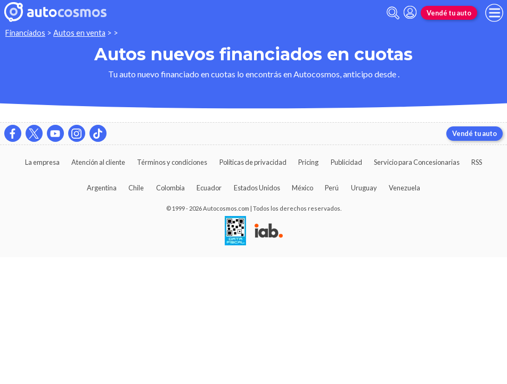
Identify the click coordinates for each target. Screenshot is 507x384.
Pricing (308, 162)
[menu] (494, 13)
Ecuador (209, 187)
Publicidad (346, 162)
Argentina (102, 187)
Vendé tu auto (449, 13)
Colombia (170, 187)
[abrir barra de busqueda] (393, 13)
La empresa (42, 162)
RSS (476, 162)
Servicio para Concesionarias (417, 162)
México (302, 187)
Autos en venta (79, 32)
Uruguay (364, 187)
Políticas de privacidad (253, 162)
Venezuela (404, 187)
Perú (332, 187)
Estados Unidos (257, 187)
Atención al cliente (98, 162)
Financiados (25, 32)
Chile (136, 187)
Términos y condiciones (172, 162)
